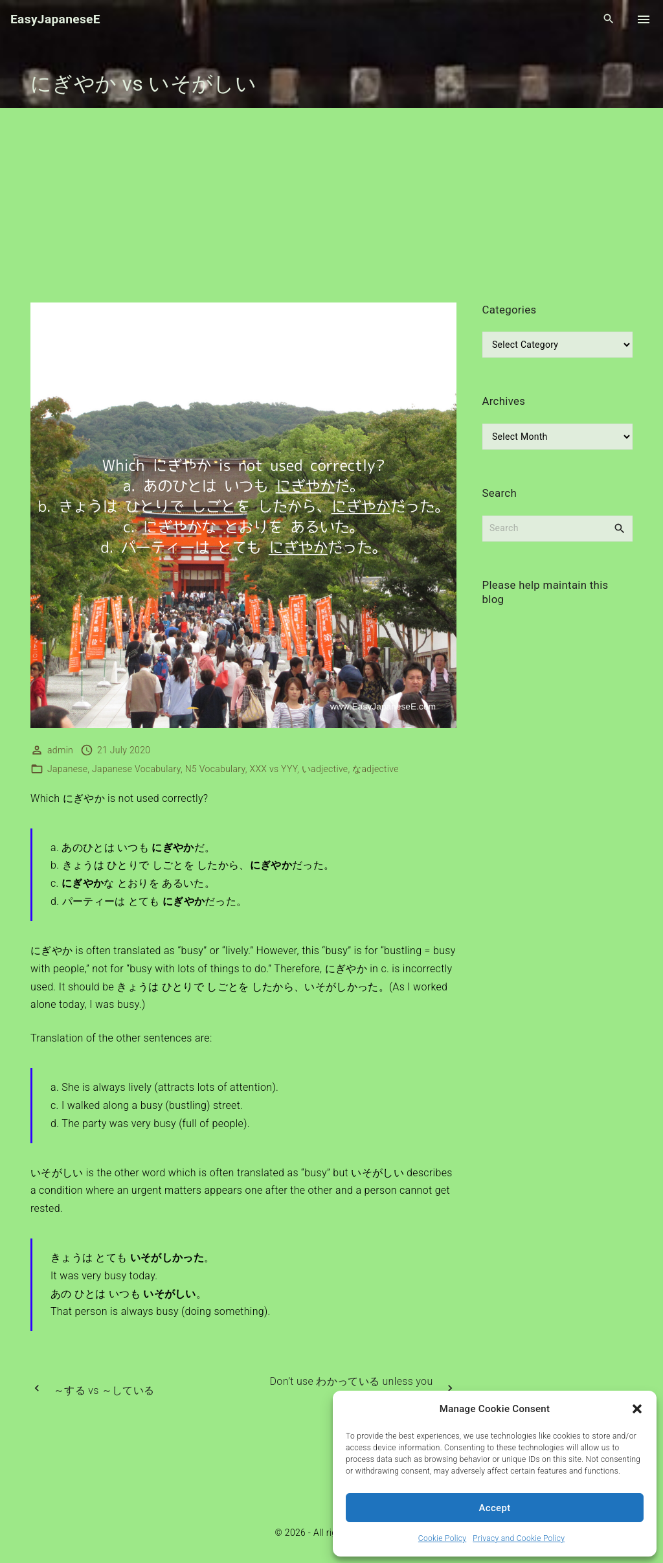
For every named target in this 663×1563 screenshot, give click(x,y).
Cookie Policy (442, 1538)
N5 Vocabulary (215, 769)
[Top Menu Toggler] (643, 19)
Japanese (67, 769)
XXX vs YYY (274, 769)
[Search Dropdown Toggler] (609, 19)
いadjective (325, 769)
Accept (495, 1508)
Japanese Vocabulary (136, 769)
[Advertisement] (331, 205)
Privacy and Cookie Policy (519, 1538)
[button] (637, 1408)
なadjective (375, 769)
